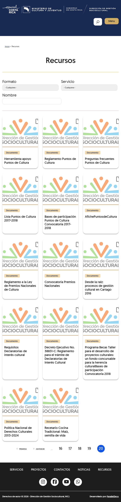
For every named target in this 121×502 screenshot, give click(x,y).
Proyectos (38, 469)
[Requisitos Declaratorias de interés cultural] (20, 330)
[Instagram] (43, 482)
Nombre (9, 95)
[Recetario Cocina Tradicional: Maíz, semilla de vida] (60, 411)
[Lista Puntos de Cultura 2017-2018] (20, 197)
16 (60, 448)
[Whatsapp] (78, 482)
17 (70, 448)
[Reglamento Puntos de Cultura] (60, 140)
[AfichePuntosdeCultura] (101, 195)
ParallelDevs (113, 496)
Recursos (104, 469)
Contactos (62, 469)
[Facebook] (55, 482)
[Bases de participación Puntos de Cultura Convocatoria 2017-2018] (60, 201)
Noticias (84, 469)
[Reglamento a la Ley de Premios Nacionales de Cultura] (20, 265)
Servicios (16, 469)
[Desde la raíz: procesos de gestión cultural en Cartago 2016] (101, 267)
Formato (9, 81)
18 (79, 448)
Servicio (67, 81)
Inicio (7, 46)
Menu (111, 21)
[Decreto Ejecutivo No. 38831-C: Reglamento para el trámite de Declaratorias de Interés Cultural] (60, 334)
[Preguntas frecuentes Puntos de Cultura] (101, 140)
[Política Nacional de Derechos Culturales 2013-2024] (20, 411)
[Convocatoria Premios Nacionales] (60, 263)
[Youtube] (66, 482)
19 (89, 448)
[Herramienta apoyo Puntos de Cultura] (20, 140)
